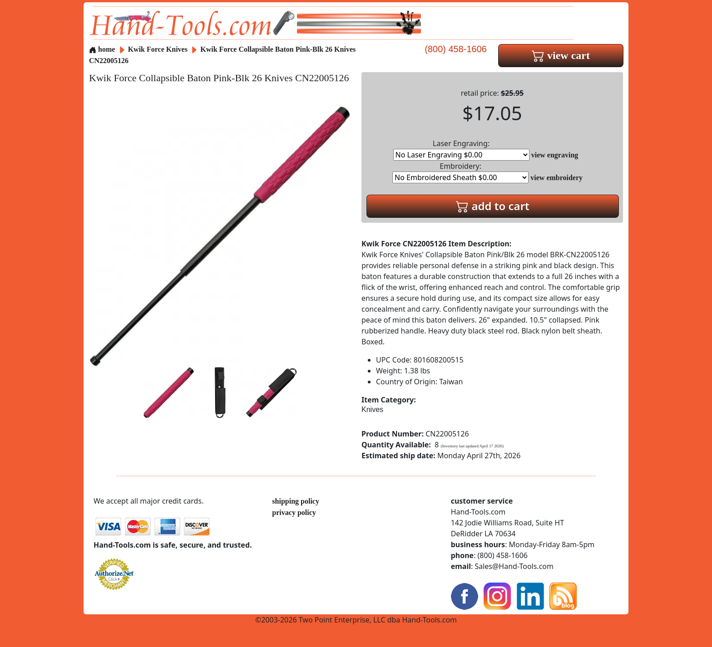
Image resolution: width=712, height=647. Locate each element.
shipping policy (295, 501)
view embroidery (556, 177)
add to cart (492, 205)
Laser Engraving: (461, 149)
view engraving (554, 155)
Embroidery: (460, 172)
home (102, 49)
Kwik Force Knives (158, 49)
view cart (561, 55)
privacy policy (294, 512)
